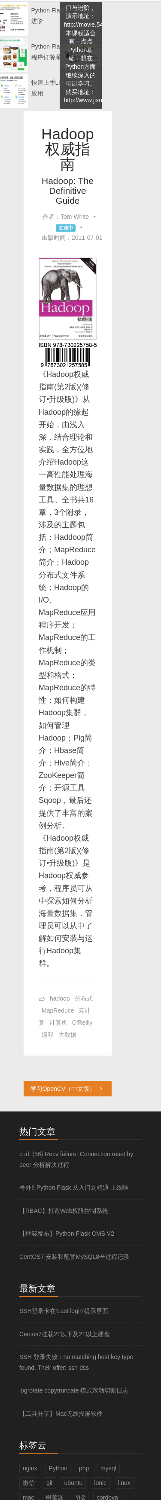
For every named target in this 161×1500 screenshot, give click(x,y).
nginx (30, 1468)
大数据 (67, 1034)
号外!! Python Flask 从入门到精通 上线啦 (73, 1187)
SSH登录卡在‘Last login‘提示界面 (63, 1310)
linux (124, 1482)
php (84, 1468)
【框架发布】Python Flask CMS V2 (66, 1233)
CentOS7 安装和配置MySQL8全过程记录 (74, 1256)
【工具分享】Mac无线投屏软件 (61, 1413)
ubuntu (73, 1482)
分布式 (84, 998)
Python (58, 1468)
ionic (100, 1482)
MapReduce (58, 1010)
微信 (29, 1482)
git (49, 1482)
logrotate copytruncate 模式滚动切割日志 (73, 1390)
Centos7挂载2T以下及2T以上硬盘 (64, 1334)
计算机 (58, 1022)
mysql (108, 1468)
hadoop (60, 998)
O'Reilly (82, 1022)
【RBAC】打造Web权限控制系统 (63, 1210)
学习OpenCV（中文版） (67, 1088)
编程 (48, 1034)
